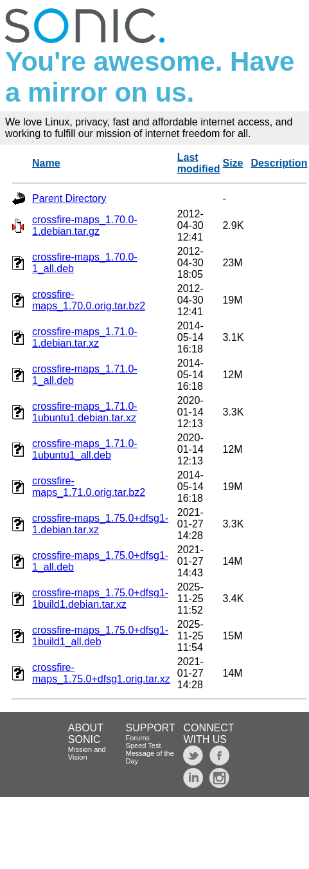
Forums (138, 738)
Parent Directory (69, 198)
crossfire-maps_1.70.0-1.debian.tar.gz (84, 225)
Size (232, 163)
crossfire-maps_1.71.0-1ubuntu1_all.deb (84, 449)
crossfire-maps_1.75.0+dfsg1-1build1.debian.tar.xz (100, 598)
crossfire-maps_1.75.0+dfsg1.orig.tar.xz (101, 673)
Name (46, 163)
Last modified (198, 163)
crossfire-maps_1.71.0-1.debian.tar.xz (84, 337)
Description (279, 163)
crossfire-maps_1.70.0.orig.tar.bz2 (88, 300)
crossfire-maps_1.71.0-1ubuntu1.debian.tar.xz (84, 412)
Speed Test (143, 745)
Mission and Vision (87, 753)
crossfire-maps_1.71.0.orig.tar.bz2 (88, 486)
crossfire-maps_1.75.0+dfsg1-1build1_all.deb (100, 636)
